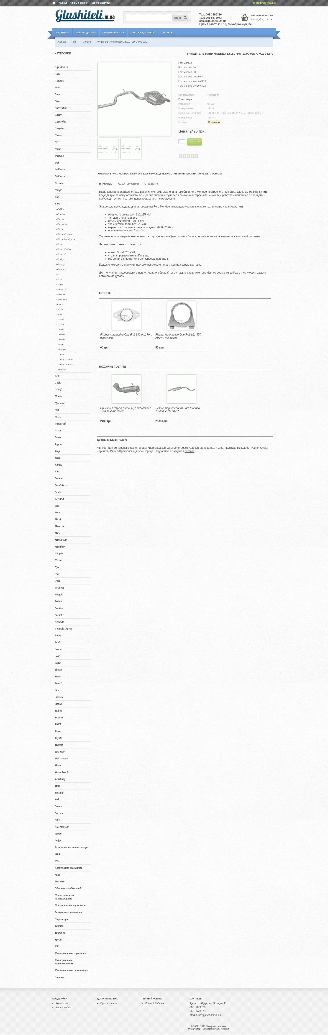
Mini (57, 533)
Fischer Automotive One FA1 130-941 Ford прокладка (126, 336)
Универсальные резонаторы (71, 970)
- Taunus (60, 344)
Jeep (57, 451)
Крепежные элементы (68, 867)
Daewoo (59, 155)
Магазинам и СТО (113, 32)
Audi (57, 73)
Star (57, 690)
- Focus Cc (61, 254)
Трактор (60, 932)
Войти (256, 3)
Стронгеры (61, 919)
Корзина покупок (100, 3)
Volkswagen (61, 758)
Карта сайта (63, 1007)
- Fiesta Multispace (65, 239)
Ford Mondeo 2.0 (187, 67)
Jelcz (57, 457)
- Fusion (60, 259)
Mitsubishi (61, 539)
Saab (57, 642)
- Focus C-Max (63, 249)
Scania (58, 649)
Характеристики (128, 184)
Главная (62, 3)
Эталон (59, 977)
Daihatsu (60, 169)
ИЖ (57, 861)
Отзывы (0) (151, 184)
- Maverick (61, 289)
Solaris (59, 683)
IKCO (58, 416)
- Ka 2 (59, 279)
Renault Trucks (63, 628)
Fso (57, 375)
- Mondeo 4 (61, 299)
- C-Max (60, 209)
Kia (57, 471)
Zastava (59, 792)
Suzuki (58, 703)
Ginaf (58, 389)
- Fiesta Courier (64, 234)
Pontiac (59, 608)
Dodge (58, 190)
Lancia (59, 478)
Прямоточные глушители (70, 905)
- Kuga (59, 284)
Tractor (59, 744)
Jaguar (59, 444)
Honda (58, 396)
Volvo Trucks (62, 772)
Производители (85, 32)
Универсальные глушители (71, 953)
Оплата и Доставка (142, 32)
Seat (57, 656)
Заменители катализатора (71, 847)
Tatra (58, 731)
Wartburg (60, 779)
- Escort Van (62, 224)
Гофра (58, 840)
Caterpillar (61, 108)
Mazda (58, 519)
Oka (57, 574)
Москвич (60, 881)
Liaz (57, 505)
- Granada (61, 269)
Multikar (60, 546)
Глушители (62, 32)
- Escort (60, 219)
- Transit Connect (64, 359)
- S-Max (60, 319)
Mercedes (60, 526)
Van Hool (60, 751)
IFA (57, 410)
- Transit (60, 354)
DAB (57, 142)
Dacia (58, 149)
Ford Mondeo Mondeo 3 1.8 (192, 81)
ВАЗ (57, 820)
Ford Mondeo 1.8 (187, 72)
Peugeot (59, 587)
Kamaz (58, 464)
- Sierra (60, 329)
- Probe (59, 309)
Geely (58, 382)
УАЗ (57, 946)
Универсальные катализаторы (64, 961)
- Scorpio (60, 324)
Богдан (59, 813)
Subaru (59, 697)
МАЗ (57, 874)
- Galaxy (60, 264)
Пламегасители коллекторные (64, 897)
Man (57, 512)
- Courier (60, 214)
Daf (57, 162)
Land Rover (61, 485)
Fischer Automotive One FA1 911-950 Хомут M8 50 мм (178, 336)
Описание (105, 184)
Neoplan (59, 553)
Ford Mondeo (185, 63)
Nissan (58, 560)
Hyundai (59, 403)
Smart (58, 676)
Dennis (59, 183)
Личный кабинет (79, 3)
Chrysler (59, 128)
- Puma (59, 314)
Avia (57, 87)
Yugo (57, 785)
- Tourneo (61, 349)
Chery (58, 114)
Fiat (57, 196)
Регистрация (268, 3)
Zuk (57, 799)
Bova (57, 101)
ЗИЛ (57, 854)
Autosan (59, 80)
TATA (58, 724)
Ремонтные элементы (68, 912)
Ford (57, 203)
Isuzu (58, 430)
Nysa (57, 567)
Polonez (59, 601)
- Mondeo (60, 294)
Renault (59, 621)
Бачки (58, 806)
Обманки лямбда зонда (68, 888)
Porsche (59, 615)
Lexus (58, 492)
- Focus (59, 244)
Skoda (58, 669)
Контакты (166, 32)
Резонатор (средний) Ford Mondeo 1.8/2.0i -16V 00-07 (177, 410)
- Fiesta (60, 229)
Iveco (58, 437)
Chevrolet (60, 121)
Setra (58, 662)
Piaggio (59, 594)
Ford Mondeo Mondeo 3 (190, 76)
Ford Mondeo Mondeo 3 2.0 (192, 86)
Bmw (57, 94)
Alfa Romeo (61, 67)
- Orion (59, 304)
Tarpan (59, 717)
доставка (188, 451)
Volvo (58, 765)
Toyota (58, 738)
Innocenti (60, 423)
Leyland (59, 498)
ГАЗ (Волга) (62, 826)
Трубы (58, 939)
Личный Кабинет (155, 1003)
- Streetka (60, 334)
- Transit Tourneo (64, 364)
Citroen (59, 135)
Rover (58, 635)
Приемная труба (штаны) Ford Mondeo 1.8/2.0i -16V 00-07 (125, 410)
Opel (57, 580)
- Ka (58, 274)
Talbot (58, 710)
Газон (58, 833)
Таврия (59, 925)
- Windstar (61, 369)
